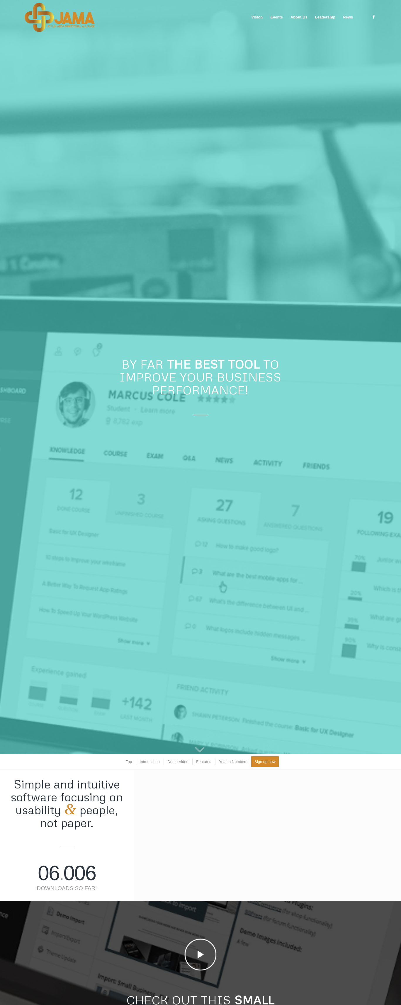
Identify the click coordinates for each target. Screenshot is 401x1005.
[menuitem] (256, 17)
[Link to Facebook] (373, 17)
